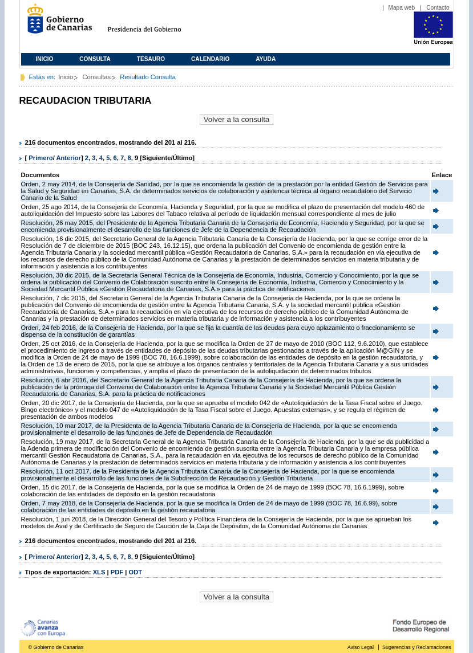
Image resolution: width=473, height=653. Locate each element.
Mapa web (402, 8)
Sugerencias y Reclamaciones (416, 647)
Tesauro (151, 59)
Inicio (45, 59)
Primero (40, 157)
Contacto (437, 8)
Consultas (96, 77)
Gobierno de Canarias (56, 23)
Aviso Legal (360, 647)
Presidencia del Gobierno (155, 23)
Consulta (95, 59)
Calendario (210, 59)
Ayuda (266, 59)
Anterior (68, 157)
